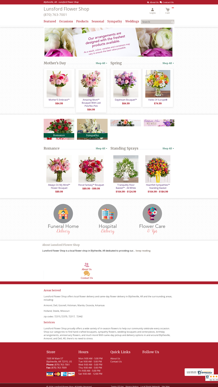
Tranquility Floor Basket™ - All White (126, 184)
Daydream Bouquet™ (126, 100)
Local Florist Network (150, 384)
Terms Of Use (117, 384)
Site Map (166, 384)
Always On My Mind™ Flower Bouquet (59, 184)
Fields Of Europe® (157, 100)
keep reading (143, 248)
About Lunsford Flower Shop (61, 242)
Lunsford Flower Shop (66, 9)
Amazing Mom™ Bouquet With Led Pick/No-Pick (91, 101)
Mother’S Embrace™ (59, 100)
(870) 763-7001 (55, 14)
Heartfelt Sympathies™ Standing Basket (158, 184)
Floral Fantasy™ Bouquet (91, 182)
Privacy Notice (132, 384)
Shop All (102, 63)
